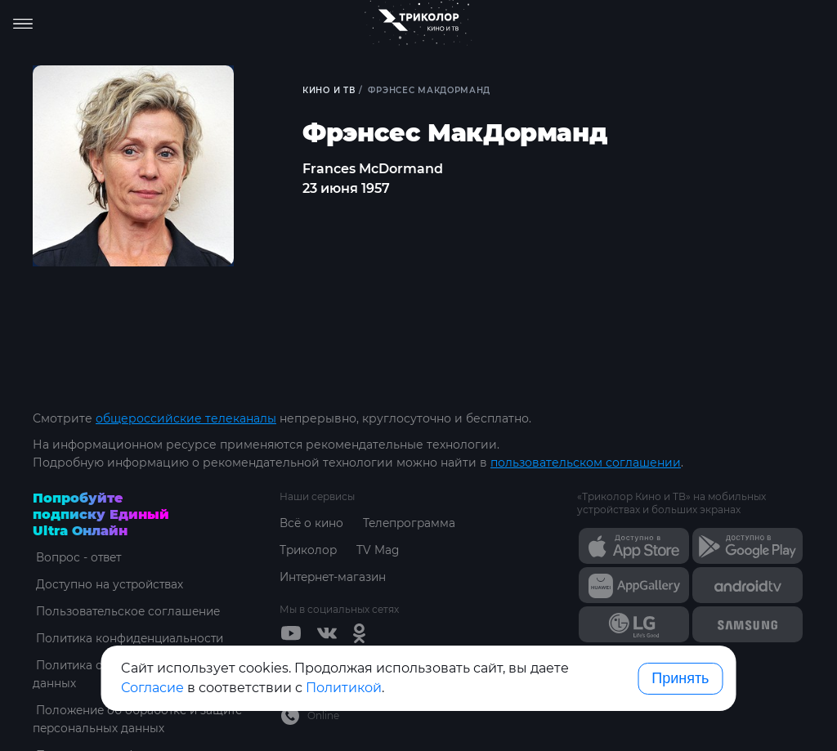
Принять (680, 678)
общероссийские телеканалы (186, 418)
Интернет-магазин (336, 577)
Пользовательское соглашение (128, 611)
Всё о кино (312, 523)
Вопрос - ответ (77, 557)
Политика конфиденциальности (130, 638)
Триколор (309, 550)
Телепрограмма (412, 523)
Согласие (152, 687)
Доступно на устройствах (109, 584)
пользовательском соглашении (585, 462)
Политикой (344, 687)
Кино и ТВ (329, 90)
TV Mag (380, 550)
